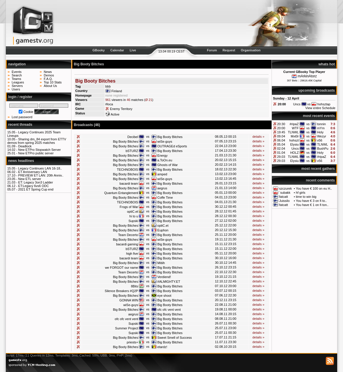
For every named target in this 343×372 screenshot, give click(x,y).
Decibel (132, 137)
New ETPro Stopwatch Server (39, 149)
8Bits (134, 286)
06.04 (281, 140)
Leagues (18, 82)
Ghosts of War (168, 165)
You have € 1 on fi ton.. (312, 205)
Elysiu (294, 144)
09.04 (281, 136)
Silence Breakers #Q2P (121, 291)
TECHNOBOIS (127, 169)
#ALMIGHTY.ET (169, 281)
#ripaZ (294, 124)
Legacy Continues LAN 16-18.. (40, 168)
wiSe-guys (165, 141)
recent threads (20, 125)
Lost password (22, 117)
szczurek (285, 188)
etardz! (162, 347)
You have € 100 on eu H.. (314, 188)
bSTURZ (132, 151)
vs (307, 124)
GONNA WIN (128, 300)
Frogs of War (129, 207)
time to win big (306, 196)
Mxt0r (295, 136)
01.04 (281, 152)
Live (133, 50)
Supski (133, 221)
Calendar (117, 50)
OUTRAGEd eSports (172, 146)
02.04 (281, 148)
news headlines (21, 161)
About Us (50, 86)
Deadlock (25, 146)
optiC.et (132, 211)
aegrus (162, 188)
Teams (16, 79)
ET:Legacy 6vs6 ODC (33, 186)
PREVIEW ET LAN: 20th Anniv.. (40, 175)
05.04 (281, 144)
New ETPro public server (36, 153)
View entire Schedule (320, 108)
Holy (320, 132)
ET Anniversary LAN (32, 172)
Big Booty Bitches (170, 137)
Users (16, 89)
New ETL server (29, 179)
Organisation (250, 50)
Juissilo (284, 200)
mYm (321, 128)
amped (162, 174)
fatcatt (283, 196)
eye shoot (165, 295)
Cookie (28, 111)
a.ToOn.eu (165, 160)
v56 (319, 140)
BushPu (322, 148)
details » (258, 136)
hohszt (294, 140)
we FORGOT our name (121, 267)
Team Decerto (128, 235)
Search (17, 75)
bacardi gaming (127, 244)
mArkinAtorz (307, 76)
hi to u (133, 216)
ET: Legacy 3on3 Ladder (35, 182)
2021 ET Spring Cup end (35, 189)
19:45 (281, 132)
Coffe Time (165, 197)
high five (132, 253)
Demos (49, 75)
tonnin (321, 124)
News (48, 72)
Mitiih (161, 263)
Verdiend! (164, 277)
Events (17, 72)
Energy (163, 155)
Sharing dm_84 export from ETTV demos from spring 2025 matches (36, 140)
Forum (212, 50)
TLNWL (293, 132)
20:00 (282, 104)
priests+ (132, 342)
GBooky (98, 50)
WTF (295, 128)
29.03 (281, 156)
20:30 (281, 124)
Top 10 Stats (53, 82)
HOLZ (294, 152)
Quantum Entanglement (121, 193)
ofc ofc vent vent (169, 309)
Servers (17, 86)
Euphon (163, 230)
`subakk (284, 192)
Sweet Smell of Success (175, 337)
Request (229, 50)
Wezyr (321, 136)
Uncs (295, 148)
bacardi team (129, 183)
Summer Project (126, 328)
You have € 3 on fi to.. (311, 200)
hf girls (300, 192)
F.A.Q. (48, 79)
